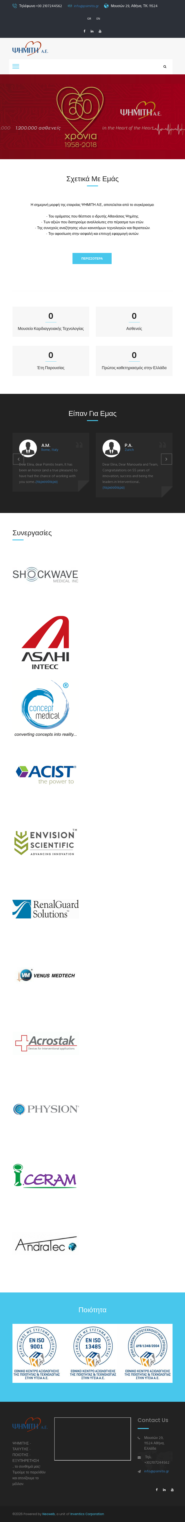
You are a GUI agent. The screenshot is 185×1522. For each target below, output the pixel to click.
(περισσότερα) (47, 482)
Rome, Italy (49, 450)
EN (98, 18)
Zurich (129, 450)
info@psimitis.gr (86, 6)
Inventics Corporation (87, 1514)
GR (89, 18)
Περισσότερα (92, 258)
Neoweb (48, 1514)
